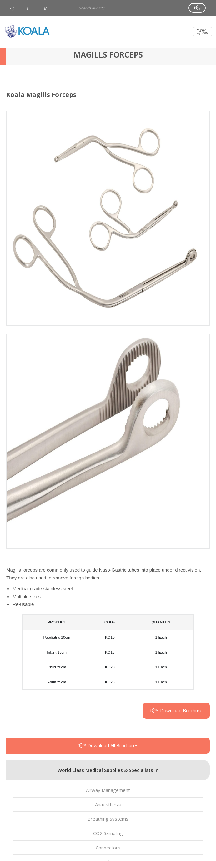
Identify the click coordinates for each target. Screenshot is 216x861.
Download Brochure (176, 710)
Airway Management (108, 790)
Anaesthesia (108, 804)
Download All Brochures (108, 745)
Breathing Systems (108, 819)
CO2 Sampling (108, 833)
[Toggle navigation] (202, 31)
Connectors (108, 847)
